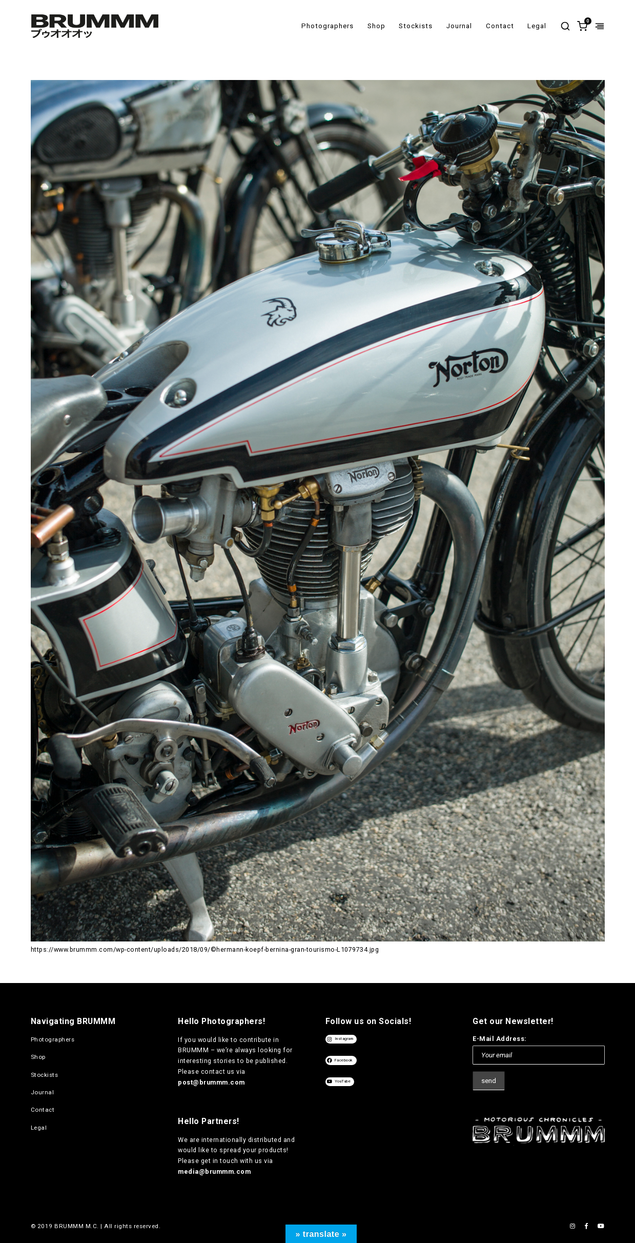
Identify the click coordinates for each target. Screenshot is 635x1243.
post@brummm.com (211, 1082)
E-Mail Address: (500, 1038)
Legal (536, 26)
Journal (459, 26)
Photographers (327, 26)
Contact (500, 26)
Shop (376, 26)
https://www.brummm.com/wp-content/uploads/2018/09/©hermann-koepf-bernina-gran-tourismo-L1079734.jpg (205, 949)
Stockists (416, 26)
